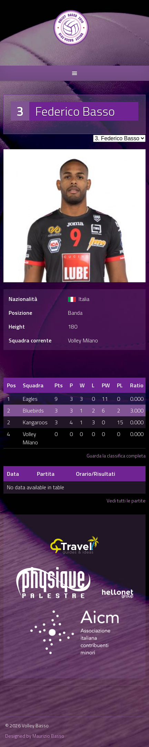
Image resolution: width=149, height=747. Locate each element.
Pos (11, 385)
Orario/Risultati (95, 474)
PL (120, 385)
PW (106, 385)
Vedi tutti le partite (126, 500)
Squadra (33, 385)
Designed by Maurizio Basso (34, 735)
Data (13, 474)
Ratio (136, 385)
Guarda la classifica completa (116, 455)
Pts (58, 385)
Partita (45, 474)
